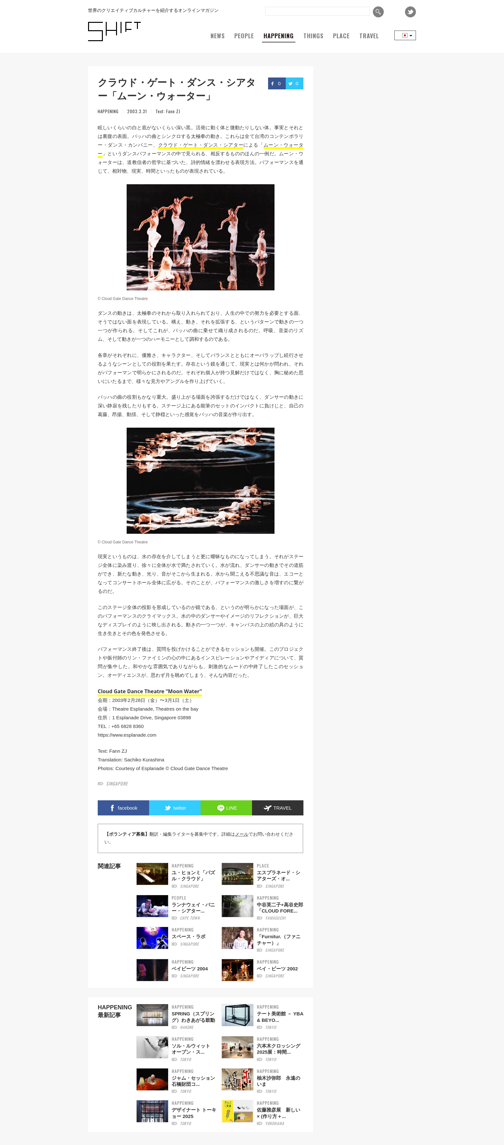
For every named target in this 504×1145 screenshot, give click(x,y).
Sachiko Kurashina (144, 759)
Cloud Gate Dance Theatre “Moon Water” (150, 691)
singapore (117, 783)
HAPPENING (279, 36)
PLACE (341, 36)
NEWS (218, 36)
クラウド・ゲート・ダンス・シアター (201, 145)
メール (241, 834)
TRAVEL (369, 36)
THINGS (313, 36)
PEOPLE (244, 36)
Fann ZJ (173, 111)
